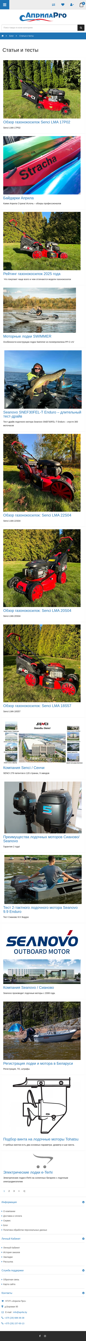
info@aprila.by (20, 1312)
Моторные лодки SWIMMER (27, 336)
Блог (5, 1225)
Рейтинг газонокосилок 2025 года (31, 274)
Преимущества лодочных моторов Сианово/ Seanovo (41, 839)
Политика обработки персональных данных (25, 1230)
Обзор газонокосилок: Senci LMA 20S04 (37, 610)
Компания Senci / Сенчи (23, 768)
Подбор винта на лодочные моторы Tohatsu (40, 1139)
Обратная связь (11, 1279)
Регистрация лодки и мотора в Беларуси (38, 1063)
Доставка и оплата (12, 1216)
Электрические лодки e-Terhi (28, 1172)
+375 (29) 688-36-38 (14, 1318)
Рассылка (8, 1261)
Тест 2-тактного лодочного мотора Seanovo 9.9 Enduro (40, 909)
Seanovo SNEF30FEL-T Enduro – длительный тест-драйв (42, 414)
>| (24, 1191)
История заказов (11, 1252)
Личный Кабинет (11, 1247)
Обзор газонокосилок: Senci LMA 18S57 (37, 706)
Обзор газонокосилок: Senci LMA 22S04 (37, 515)
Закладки (8, 1257)
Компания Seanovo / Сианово (28, 987)
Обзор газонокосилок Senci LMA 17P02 (36, 122)
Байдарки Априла (18, 198)
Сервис (7, 1220)
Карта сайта (9, 1284)
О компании (9, 1211)
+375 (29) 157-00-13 (14, 1323)
